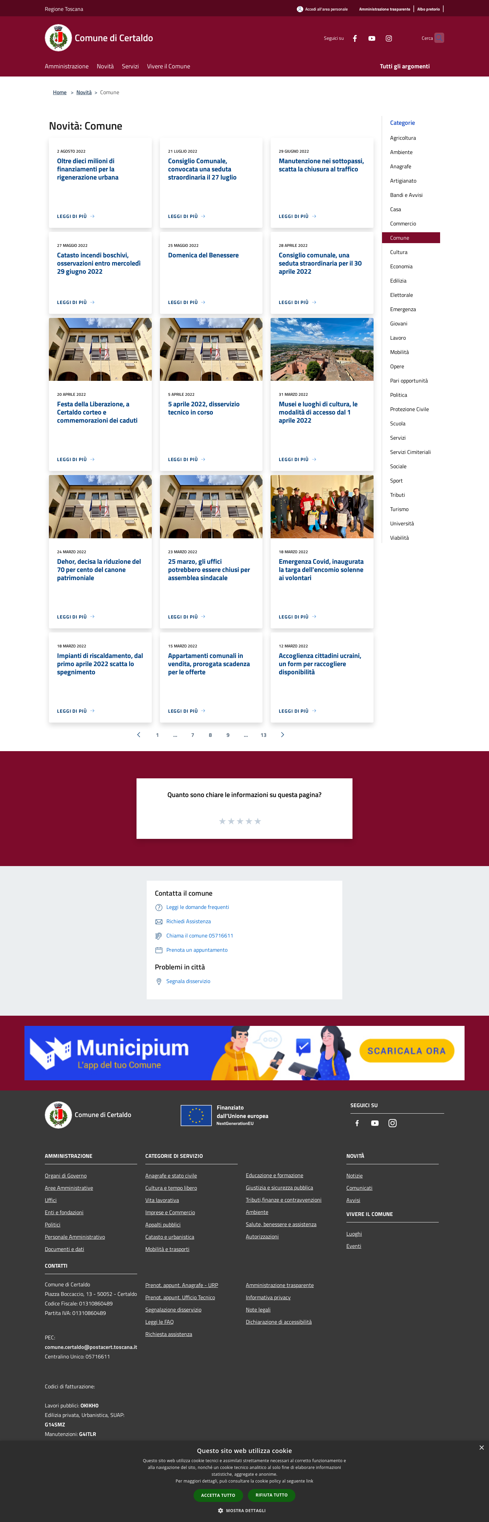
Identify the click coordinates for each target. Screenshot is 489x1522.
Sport (396, 480)
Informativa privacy (268, 1297)
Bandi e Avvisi (406, 195)
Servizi (398, 438)
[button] (244, 1510)
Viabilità (399, 538)
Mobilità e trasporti (167, 1249)
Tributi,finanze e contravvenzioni (284, 1200)
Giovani (399, 323)
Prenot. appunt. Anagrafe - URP (181, 1285)
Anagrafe (400, 166)
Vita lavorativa (162, 1200)
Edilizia (398, 280)
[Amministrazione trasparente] (384, 9)
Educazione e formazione (274, 1175)
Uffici (51, 1200)
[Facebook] (341, 37)
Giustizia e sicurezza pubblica (279, 1187)
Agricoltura (403, 138)
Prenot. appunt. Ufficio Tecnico (180, 1297)
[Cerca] (436, 38)
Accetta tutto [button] (218, 1495)
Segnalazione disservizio (173, 1309)
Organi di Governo (66, 1175)
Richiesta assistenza (168, 1334)
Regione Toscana (64, 9)
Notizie (354, 1175)
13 (263, 735)
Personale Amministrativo (75, 1237)
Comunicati (359, 1188)
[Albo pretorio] (428, 9)
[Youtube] (358, 37)
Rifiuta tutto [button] (272, 1495)
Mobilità (399, 352)
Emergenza (403, 309)
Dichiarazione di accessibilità (279, 1322)
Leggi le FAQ (159, 1322)
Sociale (398, 466)
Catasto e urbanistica (169, 1237)
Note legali (258, 1309)
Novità (84, 92)
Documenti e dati (64, 1249)
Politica (398, 395)
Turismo (399, 509)
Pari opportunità (409, 380)
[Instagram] (375, 37)
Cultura (399, 252)
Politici (52, 1224)
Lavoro (398, 338)
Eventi (353, 1246)
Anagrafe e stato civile (171, 1175)
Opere (397, 366)
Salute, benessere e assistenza (281, 1224)
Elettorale (401, 295)
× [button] (481, 1448)
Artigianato (403, 180)
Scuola (397, 423)
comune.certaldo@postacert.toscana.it (91, 1347)
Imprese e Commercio (170, 1212)
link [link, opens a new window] (309, 1481)
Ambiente (401, 152)
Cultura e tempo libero (171, 1188)
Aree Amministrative (69, 1188)
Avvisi (353, 1200)
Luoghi (354, 1234)
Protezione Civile (409, 409)
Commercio (403, 223)
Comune (399, 238)
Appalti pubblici (163, 1224)
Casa (395, 209)
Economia (401, 266)
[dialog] (244, 1481)
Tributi (397, 495)
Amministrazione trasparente (280, 1285)
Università (402, 523)
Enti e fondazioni (64, 1212)
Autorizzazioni (262, 1236)
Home (60, 92)
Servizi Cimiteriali (410, 452)
